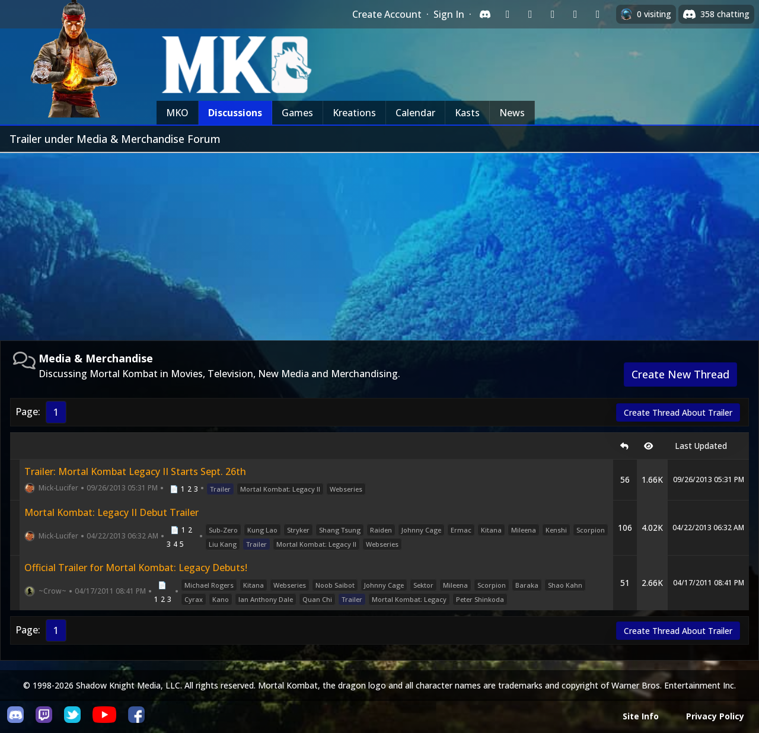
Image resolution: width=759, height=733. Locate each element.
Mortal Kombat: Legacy (409, 599)
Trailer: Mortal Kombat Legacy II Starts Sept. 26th (135, 471)
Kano (220, 599)
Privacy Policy (715, 716)
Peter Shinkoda (480, 599)
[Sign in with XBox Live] (598, 14)
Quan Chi (317, 599)
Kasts (467, 112)
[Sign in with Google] (530, 14)
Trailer (220, 489)
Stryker (298, 529)
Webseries (346, 489)
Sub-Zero (223, 529)
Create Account (387, 14)
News (512, 112)
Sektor (423, 585)
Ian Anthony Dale (265, 599)
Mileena (523, 529)
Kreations (354, 112)
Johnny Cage (421, 529)
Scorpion (590, 529)
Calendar (415, 112)
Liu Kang (223, 544)
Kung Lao (262, 529)
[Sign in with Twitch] (507, 14)
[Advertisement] (379, 242)
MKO (177, 112)
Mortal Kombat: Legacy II (280, 489)
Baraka (526, 585)
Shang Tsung (340, 529)
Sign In (448, 14)
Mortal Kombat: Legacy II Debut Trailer (111, 512)
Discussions (235, 112)
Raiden (381, 529)
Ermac (461, 529)
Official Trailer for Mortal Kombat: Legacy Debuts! (135, 567)
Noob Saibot (335, 585)
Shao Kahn (565, 585)
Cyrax (193, 599)
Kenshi (556, 529)
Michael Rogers (209, 585)
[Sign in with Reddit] (553, 14)
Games (297, 112)
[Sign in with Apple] (575, 14)
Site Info (641, 716)
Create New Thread (680, 374)
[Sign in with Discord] (485, 14)
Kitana (491, 529)
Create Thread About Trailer (678, 412)
